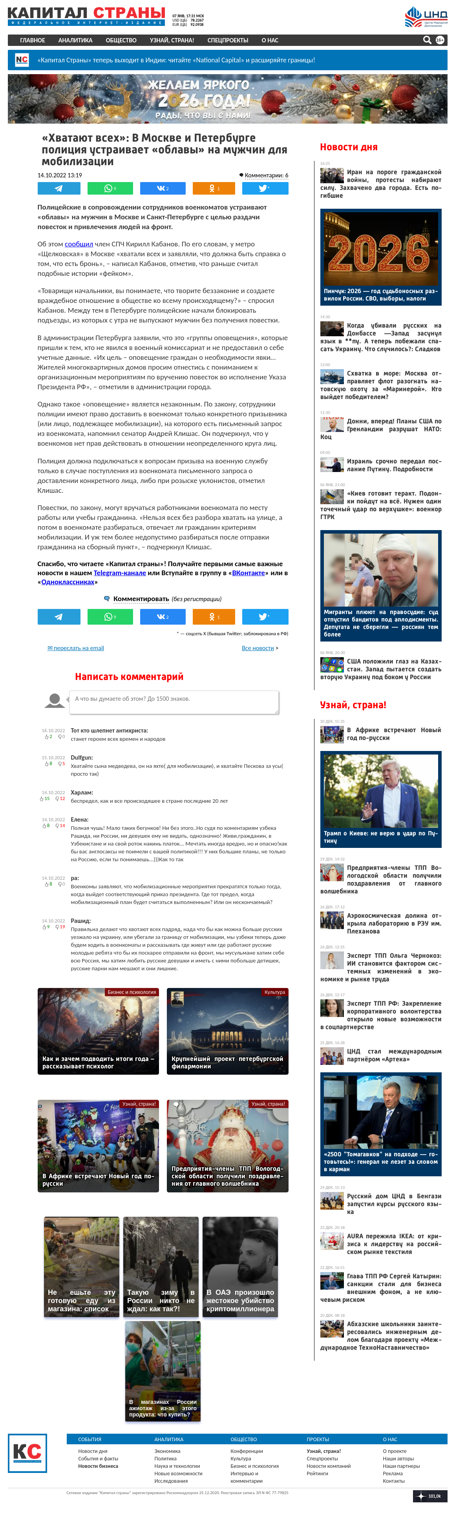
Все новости (258, 648)
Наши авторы (398, 1458)
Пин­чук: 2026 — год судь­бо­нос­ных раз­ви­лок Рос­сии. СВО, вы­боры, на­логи (381, 294)
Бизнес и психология (132, 992)
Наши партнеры (401, 1466)
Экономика (168, 1451)
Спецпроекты (228, 40)
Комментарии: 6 (267, 175)
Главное (32, 40)
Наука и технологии (177, 1466)
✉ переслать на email (76, 648)
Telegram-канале (120, 572)
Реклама (393, 1473)
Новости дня (349, 147)
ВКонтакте (248, 572)
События (90, 1439)
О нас (270, 40)
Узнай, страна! (172, 40)
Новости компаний (329, 1466)
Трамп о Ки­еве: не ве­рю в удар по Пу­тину (381, 836)
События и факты (99, 1458)
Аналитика (75, 40)
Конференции (247, 1451)
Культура (275, 992)
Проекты (318, 1439)
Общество (121, 40)
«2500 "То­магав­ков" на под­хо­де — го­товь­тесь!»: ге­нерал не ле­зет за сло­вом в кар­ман (381, 1161)
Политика (166, 1458)
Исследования (171, 1481)
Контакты (394, 1481)
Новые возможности (179, 1473)
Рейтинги (317, 1473)
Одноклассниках (68, 581)
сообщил (79, 243)
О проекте (395, 1451)
